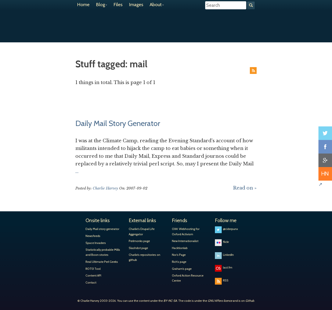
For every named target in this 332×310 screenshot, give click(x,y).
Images (136, 4)
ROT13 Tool (93, 269)
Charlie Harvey (166, 22)
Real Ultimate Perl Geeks (102, 262)
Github (249, 301)
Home (83, 4)
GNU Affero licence (220, 301)
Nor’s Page (179, 255)
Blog (101, 4)
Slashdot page (138, 248)
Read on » (245, 188)
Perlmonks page (139, 241)
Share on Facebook (325, 147)
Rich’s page (179, 262)
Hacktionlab (180, 248)
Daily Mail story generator (102, 229)
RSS (253, 70)
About (157, 4)
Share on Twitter (325, 133)
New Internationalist (185, 241)
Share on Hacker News (325, 174)
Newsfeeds (93, 236)
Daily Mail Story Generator (117, 123)
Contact (91, 282)
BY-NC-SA (170, 301)
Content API (93, 275)
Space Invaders (96, 243)
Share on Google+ (325, 160)
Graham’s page (182, 269)
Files (118, 4)
